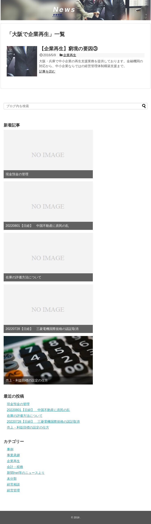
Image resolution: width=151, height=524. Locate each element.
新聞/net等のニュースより (26, 472)
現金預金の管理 (17, 174)
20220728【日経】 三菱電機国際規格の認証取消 (42, 329)
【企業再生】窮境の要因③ (68, 48)
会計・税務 (15, 467)
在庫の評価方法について (23, 277)
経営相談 (13, 484)
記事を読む (47, 71)
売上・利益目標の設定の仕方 (27, 380)
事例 (10, 449)
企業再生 (69, 55)
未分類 (12, 478)
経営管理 (13, 490)
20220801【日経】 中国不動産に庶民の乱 (37, 225)
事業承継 (13, 455)
